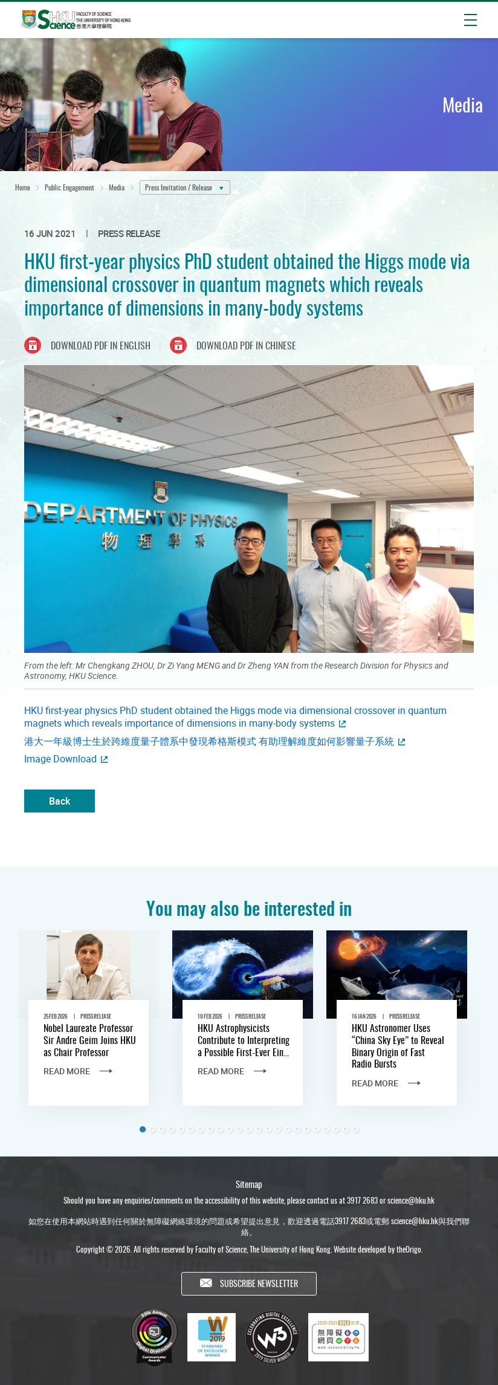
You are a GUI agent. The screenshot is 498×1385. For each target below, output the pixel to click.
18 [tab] (307, 1129)
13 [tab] (259, 1129)
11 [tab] (239, 1129)
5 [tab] (181, 1129)
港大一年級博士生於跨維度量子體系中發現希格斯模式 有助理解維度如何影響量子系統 (209, 741)
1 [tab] (143, 1129)
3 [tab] (162, 1129)
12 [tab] (249, 1129)
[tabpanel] (88, 1028)
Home (22, 187)
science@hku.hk (411, 1204)
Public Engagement (69, 187)
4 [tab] (172, 1129)
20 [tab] (326, 1129)
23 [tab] (355, 1129)
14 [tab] (268, 1129)
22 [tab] (346, 1129)
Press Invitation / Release (178, 187)
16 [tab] (288, 1129)
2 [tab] (152, 1129)
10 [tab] (230, 1129)
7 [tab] (201, 1129)
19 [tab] (317, 1129)
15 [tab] (278, 1129)
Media (116, 187)
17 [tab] (297, 1129)
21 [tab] (336, 1129)
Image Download (60, 758)
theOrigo (408, 1252)
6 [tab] (191, 1129)
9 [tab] (220, 1129)
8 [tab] (210, 1129)
